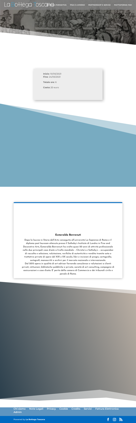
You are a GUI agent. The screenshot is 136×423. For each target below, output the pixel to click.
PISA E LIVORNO (77, 5)
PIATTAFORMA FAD (123, 5)
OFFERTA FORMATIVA (57, 5)
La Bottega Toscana (35, 419)
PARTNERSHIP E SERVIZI (99, 5)
